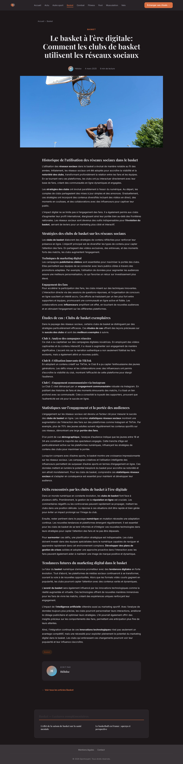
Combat (80, 5)
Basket (70, 5)
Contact (101, 750)
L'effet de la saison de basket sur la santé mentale (61, 728)
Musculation (112, 5)
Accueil (37, 5)
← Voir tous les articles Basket (57, 690)
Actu (47, 5)
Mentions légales (86, 750)
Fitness (91, 5)
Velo (123, 5)
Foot (100, 5)
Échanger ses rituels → (158, 5)
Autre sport (57, 5)
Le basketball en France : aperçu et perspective (113, 728)
